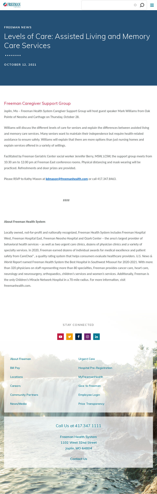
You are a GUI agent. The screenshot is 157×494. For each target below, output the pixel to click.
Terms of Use (87, 482)
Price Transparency (91, 404)
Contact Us (78, 459)
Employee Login (89, 395)
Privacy (68, 482)
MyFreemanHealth (90, 377)
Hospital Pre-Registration (95, 368)
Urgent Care (86, 359)
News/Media (18, 404)
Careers (15, 386)
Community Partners (24, 395)
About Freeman (20, 359)
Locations (16, 377)
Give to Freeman (89, 386)
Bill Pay (15, 368)
